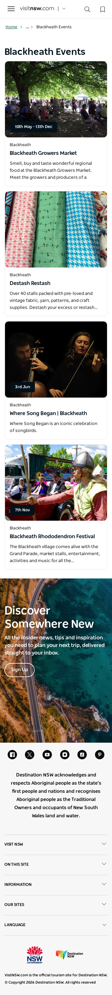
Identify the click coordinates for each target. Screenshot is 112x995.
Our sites (56, 905)
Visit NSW (56, 845)
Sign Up (19, 669)
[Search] (87, 10)
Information (56, 885)
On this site (56, 865)
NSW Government (40, 954)
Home (14, 27)
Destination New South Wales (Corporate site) (69, 954)
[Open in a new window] (56, 99)
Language (56, 925)
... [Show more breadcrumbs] (29, 27)
